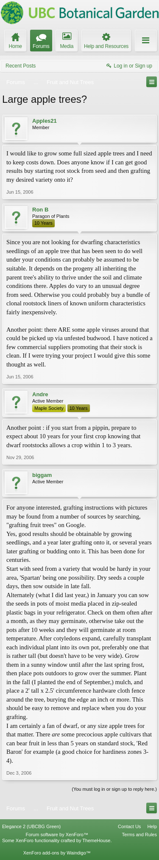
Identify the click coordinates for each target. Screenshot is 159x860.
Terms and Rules (139, 834)
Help (152, 826)
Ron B (40, 209)
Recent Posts (21, 66)
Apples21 (44, 121)
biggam (42, 475)
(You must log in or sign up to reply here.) (114, 789)
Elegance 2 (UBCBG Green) (31, 826)
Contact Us (129, 826)
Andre (40, 394)
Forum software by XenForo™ (57, 834)
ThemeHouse (96, 840)
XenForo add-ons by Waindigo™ (57, 852)
